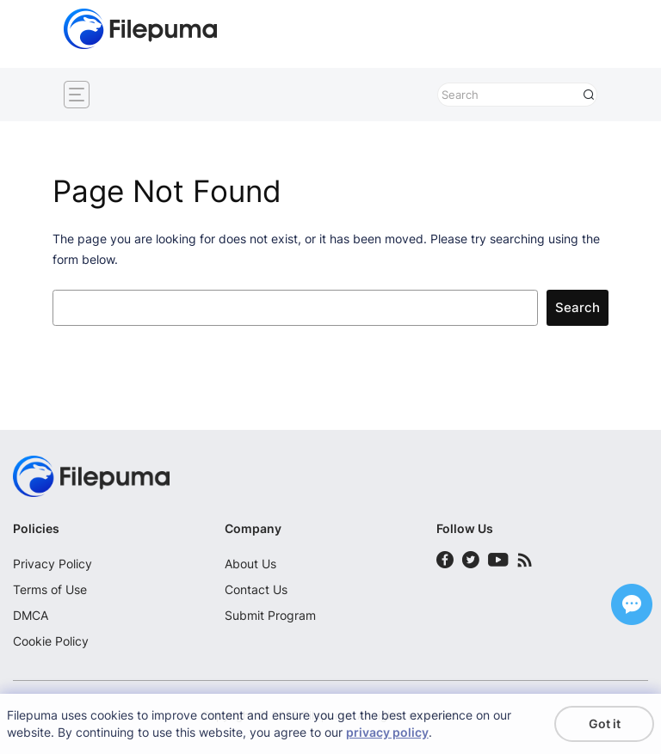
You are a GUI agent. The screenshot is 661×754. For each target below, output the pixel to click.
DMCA (30, 615)
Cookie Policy (51, 641)
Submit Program (270, 615)
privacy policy (387, 732)
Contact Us (256, 589)
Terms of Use (50, 589)
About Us (250, 563)
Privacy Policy (52, 563)
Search (577, 308)
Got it (605, 723)
